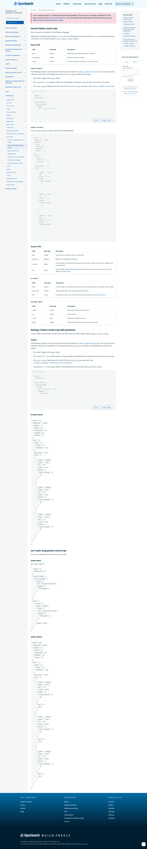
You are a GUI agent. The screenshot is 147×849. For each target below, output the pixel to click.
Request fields (128, 22)
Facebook (111, 818)
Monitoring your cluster (13, 72)
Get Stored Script (13, 151)
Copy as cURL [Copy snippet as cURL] (106, 120)
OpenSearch (24, 4)
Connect (111, 802)
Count (8, 109)
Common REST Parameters (15, 182)
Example (126, 33)
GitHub (22, 808)
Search (7, 64)
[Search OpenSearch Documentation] (124, 4)
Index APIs (9, 118)
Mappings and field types (13, 87)
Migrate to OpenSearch (12, 36)
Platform (66, 4)
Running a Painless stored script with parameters (129, 29)
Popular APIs (10, 185)
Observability (9, 77)
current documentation (57, 18)
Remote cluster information (15, 134)
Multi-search (10, 124)
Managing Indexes (11, 41)
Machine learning (11, 68)
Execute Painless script (15, 163)
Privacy (66, 821)
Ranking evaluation (12, 131)
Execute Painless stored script (15, 146)
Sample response (129, 46)
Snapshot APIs (11, 172)
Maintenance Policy (71, 808)
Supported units (11, 178)
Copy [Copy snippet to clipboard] (96, 120)
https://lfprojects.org (81, 844)
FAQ (65, 812)
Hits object (67, 271)
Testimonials (68, 815)
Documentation (90, 4)
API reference (9, 96)
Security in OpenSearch (12, 55)
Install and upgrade (12, 32)
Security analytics (11, 60)
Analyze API (10, 100)
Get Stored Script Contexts (16, 157)
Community (77, 4)
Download (108, 4)
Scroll (8, 166)
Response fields (129, 24)
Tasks (8, 175)
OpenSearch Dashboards (13, 45)
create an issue (132, 93)
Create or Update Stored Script (15, 141)
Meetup (111, 815)
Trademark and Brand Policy (74, 818)
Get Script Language (14, 160)
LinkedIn (111, 808)
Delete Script (12, 154)
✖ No (135, 62)
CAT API (8, 103)
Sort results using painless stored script (130, 40)
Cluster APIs (10, 106)
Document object (100, 295)
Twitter (110, 805)
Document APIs (11, 112)
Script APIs (9, 137)
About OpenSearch (11, 28)
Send (130, 80)
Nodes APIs (10, 127)
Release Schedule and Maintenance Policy (48, 20)
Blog (100, 4)
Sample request (129, 43)
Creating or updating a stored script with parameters (52, 363)
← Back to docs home (12, 18)
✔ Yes (126, 62)
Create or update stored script (88, 72)
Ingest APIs (9, 121)
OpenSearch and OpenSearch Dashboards (13, 12)
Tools (7, 91)
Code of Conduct (26, 802)
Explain (8, 115)
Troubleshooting (11, 189)
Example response (130, 36)
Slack (22, 812)
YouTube (111, 812)
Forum (22, 805)
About (58, 4)
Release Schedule (70, 805)
